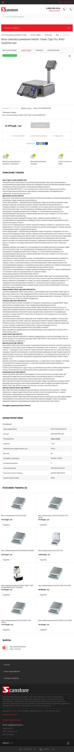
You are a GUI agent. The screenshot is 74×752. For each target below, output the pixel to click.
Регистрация (68, 2)
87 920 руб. (18, 591)
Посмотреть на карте (10, 714)
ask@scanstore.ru (15, 725)
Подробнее (6, 525)
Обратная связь (54, 10)
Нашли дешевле (18, 136)
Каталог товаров (37, 27)
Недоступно (57, 136)
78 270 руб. (18, 521)
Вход (60, 2)
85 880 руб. (55, 591)
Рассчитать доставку (38, 136)
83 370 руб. (18, 556)
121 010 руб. (18, 626)
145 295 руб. (55, 556)
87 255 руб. (55, 521)
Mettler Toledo (55, 439)
